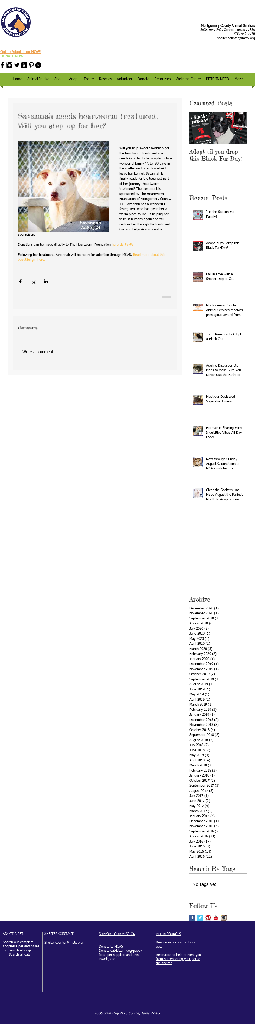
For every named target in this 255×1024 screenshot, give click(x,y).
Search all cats (19, 954)
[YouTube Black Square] (24, 65)
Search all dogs (20, 950)
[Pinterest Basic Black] (31, 65)
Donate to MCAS (111, 946)
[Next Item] (238, 128)
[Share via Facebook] (20, 281)
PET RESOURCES (168, 934)
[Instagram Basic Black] (9, 65)
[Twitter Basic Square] (200, 918)
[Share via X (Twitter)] (33, 281)
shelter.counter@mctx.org (236, 38)
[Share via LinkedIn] (45, 281)
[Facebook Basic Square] (192, 918)
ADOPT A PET (13, 934)
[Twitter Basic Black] (17, 65)
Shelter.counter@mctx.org (63, 942)
